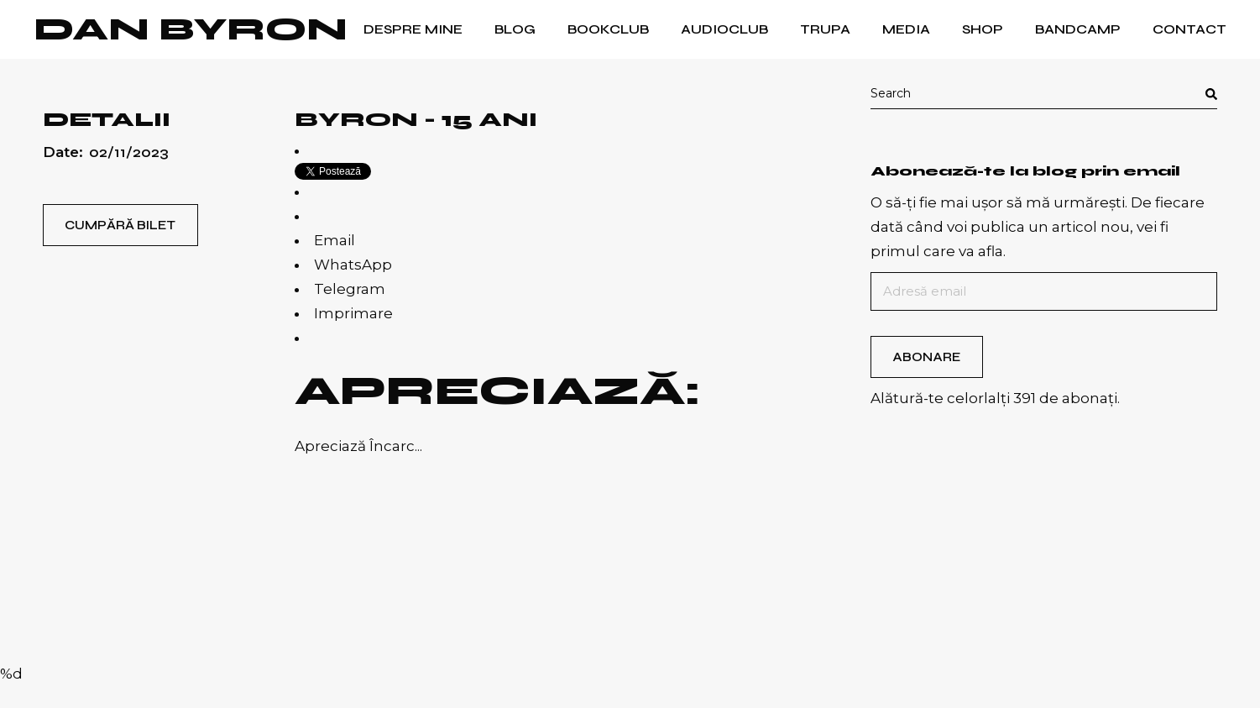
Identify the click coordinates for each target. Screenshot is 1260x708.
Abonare (926, 356)
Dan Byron (191, 29)
